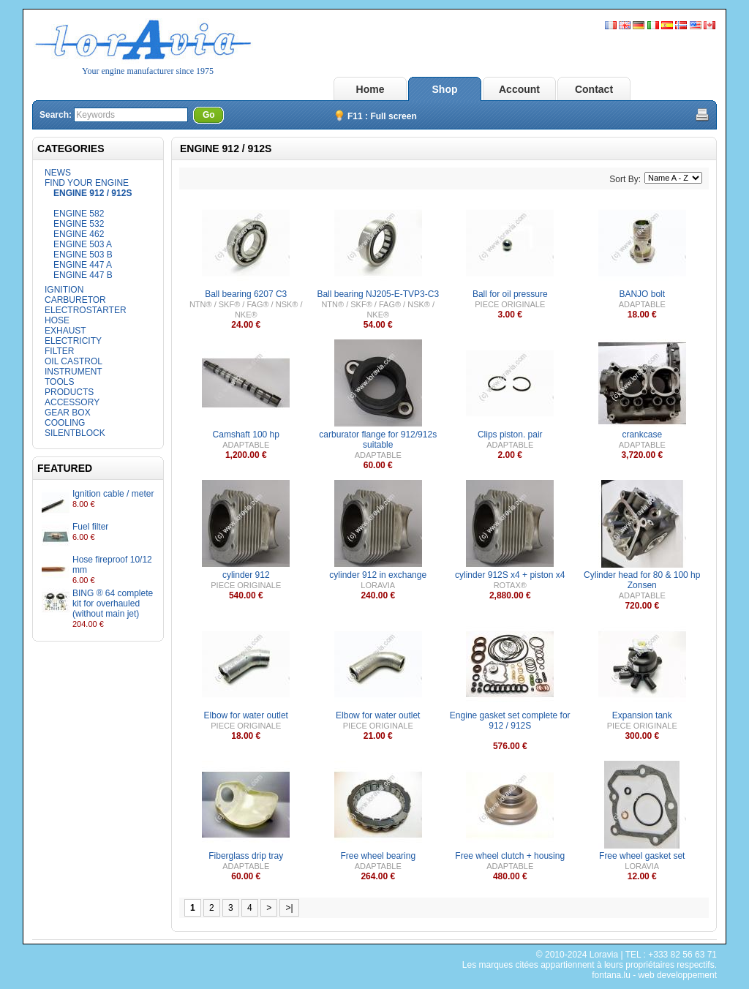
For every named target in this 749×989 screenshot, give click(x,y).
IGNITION (64, 290)
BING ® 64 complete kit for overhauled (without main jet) (112, 603)
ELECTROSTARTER (86, 310)
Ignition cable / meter (113, 494)
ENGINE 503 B (83, 254)
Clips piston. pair (510, 434)
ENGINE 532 (78, 224)
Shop (445, 89)
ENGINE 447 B (83, 275)
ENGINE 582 (78, 213)
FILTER (59, 351)
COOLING (65, 423)
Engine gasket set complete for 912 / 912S (510, 720)
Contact (594, 89)
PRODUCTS (69, 392)
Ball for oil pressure (510, 294)
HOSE (57, 320)
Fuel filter (90, 527)
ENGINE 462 (78, 234)
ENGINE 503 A (82, 244)
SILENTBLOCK (75, 433)
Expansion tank (642, 715)
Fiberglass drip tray (245, 856)
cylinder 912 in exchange (377, 575)
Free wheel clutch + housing (510, 856)
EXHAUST (65, 331)
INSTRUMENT (73, 371)
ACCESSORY (72, 402)
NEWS (58, 173)
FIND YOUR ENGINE (87, 183)
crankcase (642, 434)
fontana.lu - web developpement (654, 975)
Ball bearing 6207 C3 (246, 294)
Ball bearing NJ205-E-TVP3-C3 (378, 294)
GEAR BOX (68, 412)
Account (519, 89)
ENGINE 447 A (82, 265)
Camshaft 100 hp (246, 434)
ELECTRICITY (73, 341)
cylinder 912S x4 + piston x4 (510, 575)
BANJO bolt (642, 294)
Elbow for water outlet (246, 715)
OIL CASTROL (73, 361)
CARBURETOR (75, 300)
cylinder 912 (246, 575)
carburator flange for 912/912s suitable (378, 439)
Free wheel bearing (377, 856)
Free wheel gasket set (642, 856)
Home (370, 89)
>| (289, 908)
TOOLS (59, 382)
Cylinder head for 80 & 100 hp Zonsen (642, 580)
